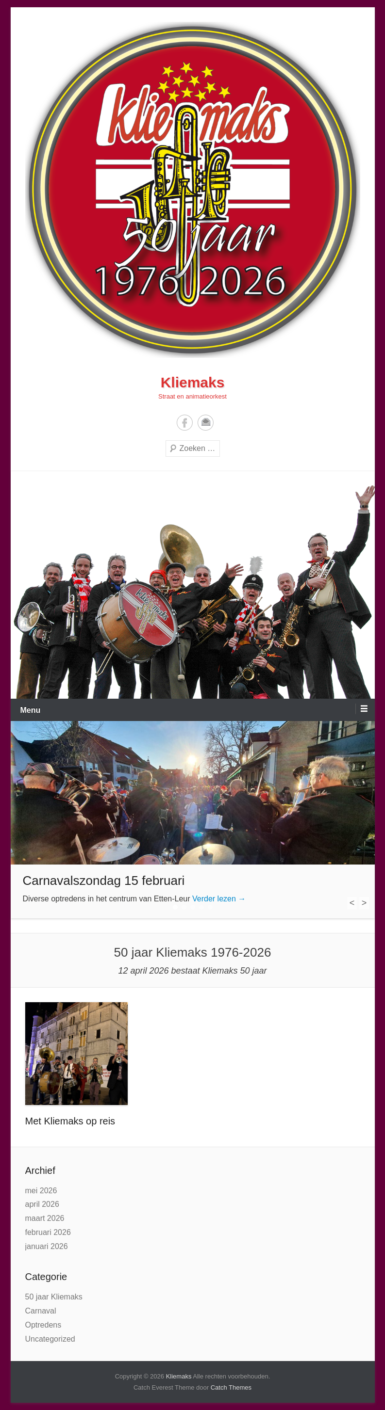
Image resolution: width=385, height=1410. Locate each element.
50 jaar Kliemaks (54, 1297)
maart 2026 (45, 1218)
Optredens (43, 1325)
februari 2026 (48, 1232)
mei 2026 (41, 1190)
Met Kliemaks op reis (70, 1121)
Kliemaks (193, 382)
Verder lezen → (219, 899)
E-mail (206, 423)
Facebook (185, 423)
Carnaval (40, 1311)
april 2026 (42, 1204)
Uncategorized (50, 1339)
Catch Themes (231, 1387)
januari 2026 (46, 1246)
